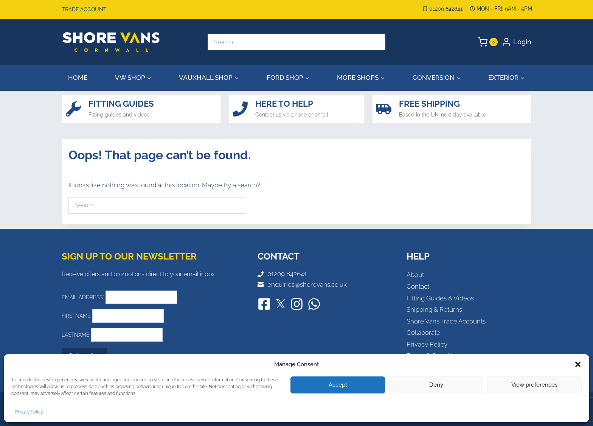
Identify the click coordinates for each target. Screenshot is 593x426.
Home (77, 77)
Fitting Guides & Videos (440, 298)
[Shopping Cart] (488, 42)
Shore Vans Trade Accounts (446, 321)
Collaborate (423, 332)
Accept (338, 384)
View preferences (534, 384)
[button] (578, 364)
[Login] (516, 42)
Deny (436, 384)
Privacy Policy (29, 412)
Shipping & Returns (434, 309)
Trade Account (84, 9)
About (415, 274)
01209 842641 (287, 274)
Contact (418, 286)
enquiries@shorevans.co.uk (307, 284)
